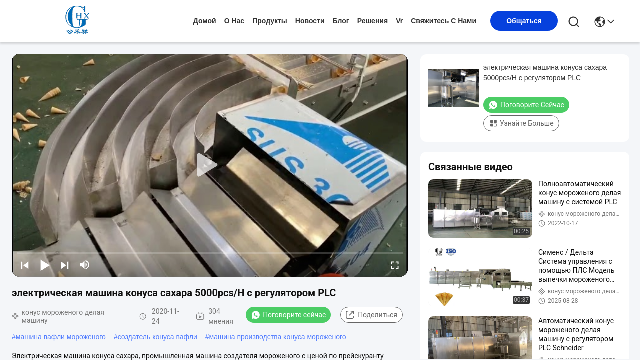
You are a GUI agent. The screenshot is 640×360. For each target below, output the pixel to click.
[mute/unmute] (85, 265)
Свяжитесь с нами (443, 21)
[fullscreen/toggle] (395, 265)
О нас (234, 21)
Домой (205, 21)
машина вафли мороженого (61, 337)
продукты (270, 21)
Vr (399, 21)
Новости (310, 21)
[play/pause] (45, 265)
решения (373, 21)
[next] (65, 265)
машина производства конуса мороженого (278, 337)
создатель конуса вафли (158, 337)
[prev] (25, 265)
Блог (341, 21)
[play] (210, 165)
